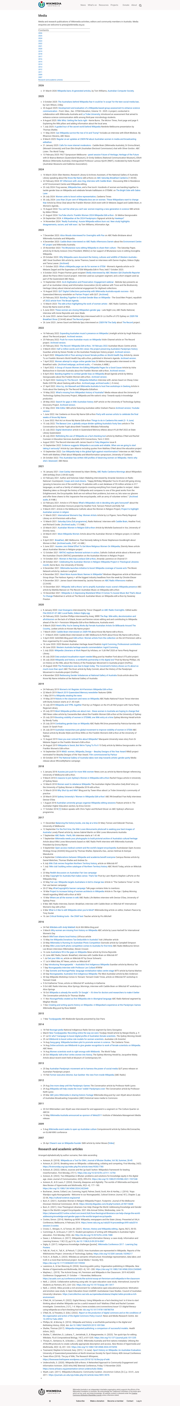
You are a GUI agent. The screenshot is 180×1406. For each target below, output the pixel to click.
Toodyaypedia (55, 1019)
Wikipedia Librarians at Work (68, 650)
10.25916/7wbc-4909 (53, 1319)
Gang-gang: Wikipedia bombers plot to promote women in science (80, 1042)
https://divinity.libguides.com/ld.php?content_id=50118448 (106, 1204)
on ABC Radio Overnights (112, 610)
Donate (126, 5)
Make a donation (97, 1401)
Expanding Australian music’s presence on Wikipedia (84, 333)
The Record (77, 319)
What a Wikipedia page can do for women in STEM (82, 266)
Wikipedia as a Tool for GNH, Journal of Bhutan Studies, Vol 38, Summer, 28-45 (96, 1160)
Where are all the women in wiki (64, 897)
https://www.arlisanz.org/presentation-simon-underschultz (70, 1369)
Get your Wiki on (55, 958)
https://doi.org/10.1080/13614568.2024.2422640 (65, 1188)
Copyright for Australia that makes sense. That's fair (74, 876)
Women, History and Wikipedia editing (100, 1229)
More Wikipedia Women (68, 534)
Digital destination (64, 430)
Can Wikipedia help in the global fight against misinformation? (90, 451)
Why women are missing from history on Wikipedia (74, 930)
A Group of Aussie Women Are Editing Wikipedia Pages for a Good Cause (88, 367)
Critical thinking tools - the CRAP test (66, 916)
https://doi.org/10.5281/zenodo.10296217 (113, 1253)
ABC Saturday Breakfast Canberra (112, 178)
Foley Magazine (102, 442)
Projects (114, 5)
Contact (130, 1401)
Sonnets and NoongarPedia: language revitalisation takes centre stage (82, 971)
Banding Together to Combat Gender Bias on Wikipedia (85, 297)
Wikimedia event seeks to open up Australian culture (73, 1129)
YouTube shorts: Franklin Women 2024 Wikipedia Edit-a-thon (86, 215)
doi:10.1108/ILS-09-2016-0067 (90, 1241)
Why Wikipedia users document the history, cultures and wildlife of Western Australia (97, 257)
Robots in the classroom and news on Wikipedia (77, 698)
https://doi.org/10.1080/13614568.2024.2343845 (118, 1269)
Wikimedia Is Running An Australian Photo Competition (75, 943)
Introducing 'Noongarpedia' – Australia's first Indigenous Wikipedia (79, 964)
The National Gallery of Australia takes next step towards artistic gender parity (94, 758)
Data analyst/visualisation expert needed (74, 656)
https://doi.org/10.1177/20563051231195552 (64, 1263)
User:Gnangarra (65, 610)
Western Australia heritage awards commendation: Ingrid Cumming (87, 647)
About (134, 5)
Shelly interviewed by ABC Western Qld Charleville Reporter (113, 272)
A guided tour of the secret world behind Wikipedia (78, 126)
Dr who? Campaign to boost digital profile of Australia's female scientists (82, 1036)
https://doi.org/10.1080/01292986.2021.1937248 (114, 1179)
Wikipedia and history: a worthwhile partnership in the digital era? (85, 660)
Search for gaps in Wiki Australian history (74, 402)
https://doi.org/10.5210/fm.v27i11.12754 (96, 1173)
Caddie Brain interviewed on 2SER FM (74, 632)
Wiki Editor (61, 408)
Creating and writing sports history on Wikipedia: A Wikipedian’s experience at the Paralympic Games (95, 1005)
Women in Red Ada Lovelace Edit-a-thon (77, 559)
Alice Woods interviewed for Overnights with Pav (82, 235)
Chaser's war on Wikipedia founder (65, 1143)
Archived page (88, 383)
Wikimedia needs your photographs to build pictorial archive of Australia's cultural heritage (96, 838)
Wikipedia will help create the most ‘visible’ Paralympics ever (77, 1089)
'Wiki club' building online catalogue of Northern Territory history (78, 866)
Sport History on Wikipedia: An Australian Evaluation (117, 1350)
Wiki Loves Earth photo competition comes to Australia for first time (81, 946)
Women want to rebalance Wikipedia (74, 784)
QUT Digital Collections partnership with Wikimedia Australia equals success (93, 291)
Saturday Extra (64, 521)
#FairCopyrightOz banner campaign (69, 888)
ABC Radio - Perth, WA (65, 835)
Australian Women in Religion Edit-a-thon (76, 527)
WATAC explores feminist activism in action (79, 552)
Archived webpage (67, 364)
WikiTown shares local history (62, 936)
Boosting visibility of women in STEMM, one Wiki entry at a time (84, 717)
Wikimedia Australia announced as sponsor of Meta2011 (76, 1115)
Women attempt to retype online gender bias (75, 361)
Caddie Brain (121, 521)
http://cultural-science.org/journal (64, 1198)
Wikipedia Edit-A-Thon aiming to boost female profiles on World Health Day (89, 355)
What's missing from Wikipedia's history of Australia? (80, 392)
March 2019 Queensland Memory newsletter (77, 692)
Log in (139, 1401)
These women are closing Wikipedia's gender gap (77, 310)
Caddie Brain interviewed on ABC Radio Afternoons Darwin (87, 241)
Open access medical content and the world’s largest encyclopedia (85, 848)
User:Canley (64, 471)
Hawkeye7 (119, 218)
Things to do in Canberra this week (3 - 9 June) (112, 420)
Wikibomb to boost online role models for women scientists (76, 1039)
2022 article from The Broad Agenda (62, 300)
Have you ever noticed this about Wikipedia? (78, 739)
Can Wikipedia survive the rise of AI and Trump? (77, 133)
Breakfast (59, 540)
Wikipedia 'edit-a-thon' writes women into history (70, 1054)
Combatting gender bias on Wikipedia (72, 723)
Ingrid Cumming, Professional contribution (121, 644)
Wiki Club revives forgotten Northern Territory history (73, 863)
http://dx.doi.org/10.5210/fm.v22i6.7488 (93, 1235)
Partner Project (82, 294)
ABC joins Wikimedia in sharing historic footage (71, 1095)
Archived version (74, 336)
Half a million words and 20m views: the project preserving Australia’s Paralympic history (97, 349)
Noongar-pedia (56, 1030)
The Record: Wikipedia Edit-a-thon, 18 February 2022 (84, 346)
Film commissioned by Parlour (103, 754)
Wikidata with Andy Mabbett (62, 927)
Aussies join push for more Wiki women (76, 771)
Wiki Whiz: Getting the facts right (72, 120)
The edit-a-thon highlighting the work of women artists (82, 304)
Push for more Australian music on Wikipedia (80, 339)
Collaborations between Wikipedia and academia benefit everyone (85, 857)
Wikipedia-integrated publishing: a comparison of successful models (96, 1328)
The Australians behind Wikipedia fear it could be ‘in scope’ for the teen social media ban (98, 102)
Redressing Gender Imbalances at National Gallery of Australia (88, 675)
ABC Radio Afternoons (115, 580)
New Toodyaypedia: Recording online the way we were (74, 1033)
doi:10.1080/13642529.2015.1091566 (87, 1325)
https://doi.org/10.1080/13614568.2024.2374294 (94, 1347)
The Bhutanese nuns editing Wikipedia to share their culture (88, 248)
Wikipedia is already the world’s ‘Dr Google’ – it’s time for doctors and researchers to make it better (94, 992)
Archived (64, 263)
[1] (60, 809)
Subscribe (80, 1401)
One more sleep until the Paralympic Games (70, 1085)
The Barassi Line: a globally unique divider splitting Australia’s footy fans (89, 423)
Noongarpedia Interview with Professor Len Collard (72, 967)
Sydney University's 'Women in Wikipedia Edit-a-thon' (81, 796)
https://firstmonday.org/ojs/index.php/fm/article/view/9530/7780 (73, 1166)
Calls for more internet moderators (75, 145)
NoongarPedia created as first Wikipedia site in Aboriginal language (81, 998)
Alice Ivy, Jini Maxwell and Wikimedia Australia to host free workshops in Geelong (93, 386)
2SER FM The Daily (107, 322)
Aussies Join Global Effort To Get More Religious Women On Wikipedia (87, 546)
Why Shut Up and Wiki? (67, 790)
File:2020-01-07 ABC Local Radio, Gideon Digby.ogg (66, 613)
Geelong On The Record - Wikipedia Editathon (76, 380)
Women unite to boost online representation (76, 196)
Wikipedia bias (74, 187)
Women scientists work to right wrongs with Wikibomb (75, 1051)
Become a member (115, 1401)
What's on (92, 5)
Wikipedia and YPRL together (68, 705)
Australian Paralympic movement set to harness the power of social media (84, 1068)
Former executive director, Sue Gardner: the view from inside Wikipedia (82, 1075)
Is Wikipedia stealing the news (68, 695)
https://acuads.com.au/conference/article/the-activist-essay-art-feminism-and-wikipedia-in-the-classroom (91, 1278)
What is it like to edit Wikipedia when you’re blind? (71, 910)
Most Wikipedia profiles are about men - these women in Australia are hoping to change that (97, 711)
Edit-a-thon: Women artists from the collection (94, 638)
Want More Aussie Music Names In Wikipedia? (81, 574)
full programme (79, 521)
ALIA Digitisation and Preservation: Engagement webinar (88, 282)
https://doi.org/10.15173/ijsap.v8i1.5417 (95, 1285)
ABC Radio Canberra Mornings (111, 471)
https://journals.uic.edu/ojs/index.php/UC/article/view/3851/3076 (79, 1375)
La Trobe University (91, 114)
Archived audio (69, 524)
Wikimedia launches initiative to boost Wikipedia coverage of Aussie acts (93, 568)
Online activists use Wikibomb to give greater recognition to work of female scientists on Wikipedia (95, 1045)
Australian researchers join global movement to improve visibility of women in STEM (93, 730)
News (83, 5)
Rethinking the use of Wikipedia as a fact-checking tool (81, 436)
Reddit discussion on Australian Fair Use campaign (73, 872)
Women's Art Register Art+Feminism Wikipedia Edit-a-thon (85, 689)
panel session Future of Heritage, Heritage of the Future (113, 154)
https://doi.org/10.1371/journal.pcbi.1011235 (115, 1337)
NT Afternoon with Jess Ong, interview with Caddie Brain (85, 181)
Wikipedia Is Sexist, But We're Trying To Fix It (78, 745)
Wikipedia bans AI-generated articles (74, 91)
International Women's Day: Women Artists (77, 515)
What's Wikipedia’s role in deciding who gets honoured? (104, 503)
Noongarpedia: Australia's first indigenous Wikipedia (73, 974)
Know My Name (75, 178)
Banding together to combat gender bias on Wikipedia (79, 374)
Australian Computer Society (121, 91)
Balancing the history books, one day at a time (77, 823)
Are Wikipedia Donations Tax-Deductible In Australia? (74, 939)
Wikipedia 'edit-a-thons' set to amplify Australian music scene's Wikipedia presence (99, 587)
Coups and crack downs (75, 481)
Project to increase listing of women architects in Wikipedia (77, 891)
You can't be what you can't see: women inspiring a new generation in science (93, 209)
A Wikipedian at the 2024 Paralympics (79, 218)
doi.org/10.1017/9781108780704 (98, 1309)
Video (111, 1143)
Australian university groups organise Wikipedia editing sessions (86, 803)
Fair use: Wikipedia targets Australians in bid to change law (77, 882)
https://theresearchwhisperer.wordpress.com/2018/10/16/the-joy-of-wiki (76, 1359)
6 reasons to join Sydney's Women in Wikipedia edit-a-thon (82, 778)
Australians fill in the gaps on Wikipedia (69, 952)
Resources (103, 5)
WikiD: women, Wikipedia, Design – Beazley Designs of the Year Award (93, 751)
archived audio (83, 364)
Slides (100, 1369)
